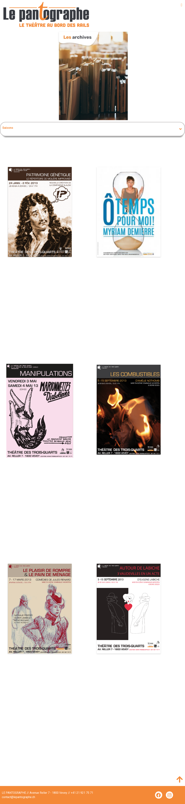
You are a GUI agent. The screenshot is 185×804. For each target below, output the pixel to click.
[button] (181, 5)
